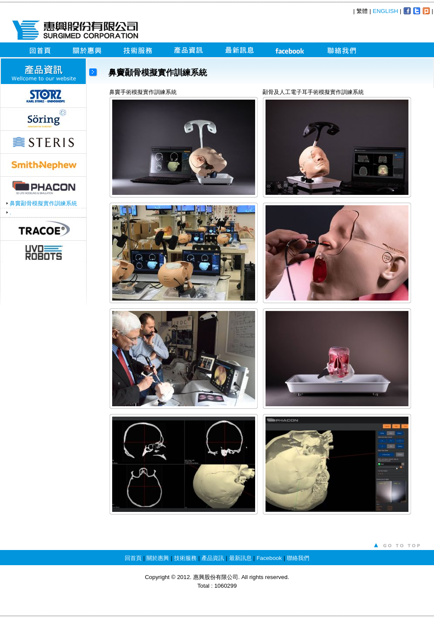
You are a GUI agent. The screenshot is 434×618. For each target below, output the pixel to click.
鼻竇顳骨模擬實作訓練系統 (43, 203)
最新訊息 (240, 558)
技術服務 (185, 558)
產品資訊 (212, 558)
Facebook (269, 558)
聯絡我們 (298, 558)
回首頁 (133, 558)
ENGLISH (385, 11)
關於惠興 (157, 558)
